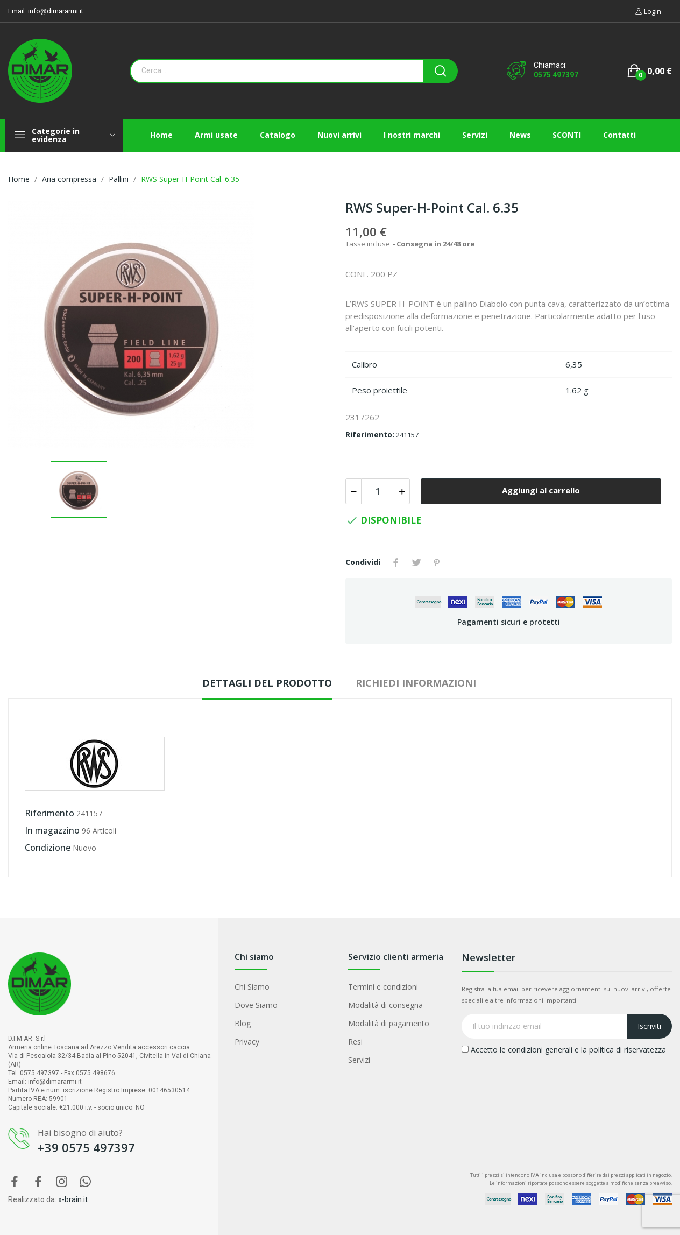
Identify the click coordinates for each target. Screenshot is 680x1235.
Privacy (247, 1041)
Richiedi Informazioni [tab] (416, 682)
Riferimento (49, 813)
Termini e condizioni (383, 987)
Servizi (359, 1060)
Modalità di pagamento (388, 1023)
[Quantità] (378, 491)
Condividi (396, 562)
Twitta (416, 562)
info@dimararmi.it (55, 11)
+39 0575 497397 (86, 1147)
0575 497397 (556, 75)
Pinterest (437, 562)
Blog (243, 1023)
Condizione (47, 847)
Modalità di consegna (385, 1005)
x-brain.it (73, 1199)
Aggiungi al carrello (541, 490)
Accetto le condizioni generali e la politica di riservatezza (564, 1050)
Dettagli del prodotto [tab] (267, 682)
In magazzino (52, 830)
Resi (355, 1041)
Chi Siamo (252, 987)
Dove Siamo (256, 1005)
